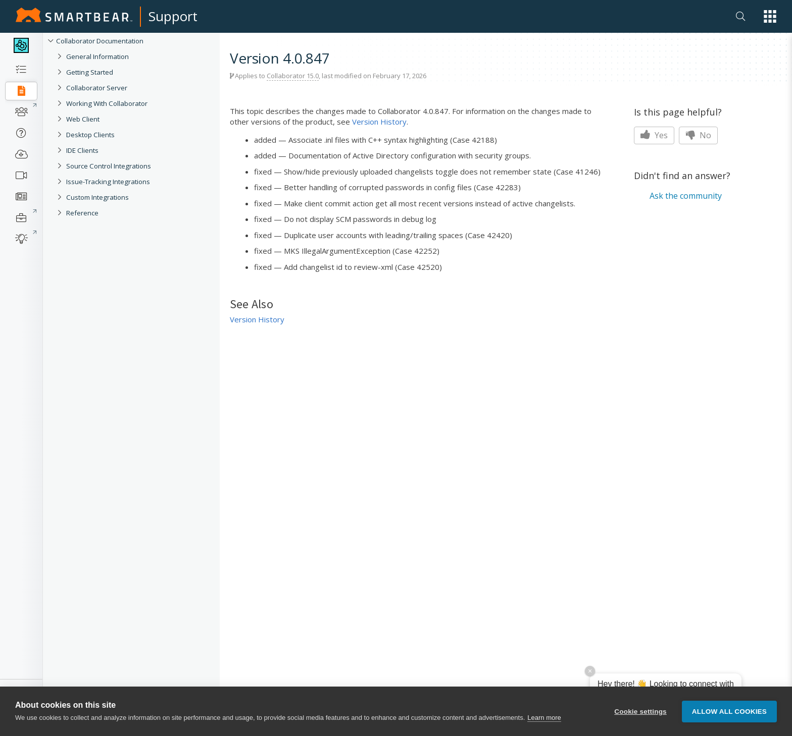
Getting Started (89, 72)
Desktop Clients (90, 134)
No (698, 135)
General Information (97, 56)
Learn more (544, 717)
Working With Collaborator (106, 103)
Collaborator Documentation (99, 40)
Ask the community (686, 195)
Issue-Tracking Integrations (108, 181)
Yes (654, 135)
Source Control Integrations (108, 166)
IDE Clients (82, 150)
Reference (82, 212)
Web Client (83, 119)
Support (172, 16)
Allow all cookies (729, 711)
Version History (379, 122)
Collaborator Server (96, 87)
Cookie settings (640, 711)
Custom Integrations (97, 197)
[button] (770, 16)
